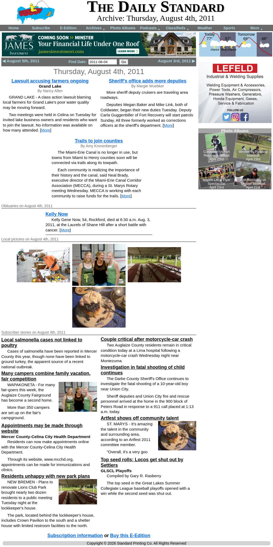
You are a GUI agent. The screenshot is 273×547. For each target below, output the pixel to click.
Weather (204, 28)
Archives (95, 28)
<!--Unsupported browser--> (234, 158)
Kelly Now (57, 214)
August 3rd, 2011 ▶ (176, 61)
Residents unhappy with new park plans (45, 476)
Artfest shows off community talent (140, 418)
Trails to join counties (99, 141)
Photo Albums (122, 28)
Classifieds (177, 28)
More (256, 28)
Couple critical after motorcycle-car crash (147, 339)
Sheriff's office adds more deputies (147, 81)
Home (14, 28)
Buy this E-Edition (130, 535)
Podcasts (150, 28)
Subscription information (75, 535)
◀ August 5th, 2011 (20, 61)
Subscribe (41, 28)
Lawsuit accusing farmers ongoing (50, 81)
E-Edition (68, 28)
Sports (229, 28)
